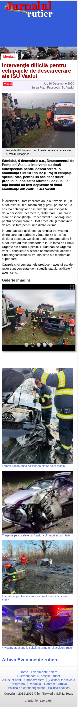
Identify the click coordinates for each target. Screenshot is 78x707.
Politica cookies (58, 688)
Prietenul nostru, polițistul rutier (38, 676)
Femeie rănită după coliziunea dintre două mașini (33, 466)
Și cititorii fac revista (61, 680)
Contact (49, 684)
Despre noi (18, 684)
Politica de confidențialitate (26, 688)
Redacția (35, 684)
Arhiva (62, 684)
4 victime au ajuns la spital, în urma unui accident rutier (37, 647)
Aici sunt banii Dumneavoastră (23, 680)
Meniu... (9, 56)
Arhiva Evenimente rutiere (30, 659)
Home (24, 672)
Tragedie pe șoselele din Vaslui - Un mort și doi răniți (36, 535)
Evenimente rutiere (44, 672)
